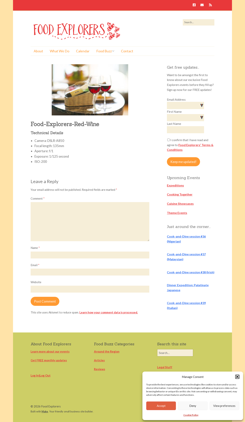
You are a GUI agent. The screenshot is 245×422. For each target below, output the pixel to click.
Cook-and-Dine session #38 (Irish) (190, 272)
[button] (237, 377)
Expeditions (175, 185)
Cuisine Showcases (180, 203)
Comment (38, 198)
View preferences (224, 405)
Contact (127, 51)
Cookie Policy (190, 415)
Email (35, 265)
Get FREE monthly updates (49, 360)
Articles (99, 360)
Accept (161, 405)
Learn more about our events (50, 351)
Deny (192, 405)
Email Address (176, 99)
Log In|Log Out (41, 375)
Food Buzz (104, 51)
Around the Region (106, 351)
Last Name (174, 123)
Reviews (99, 369)
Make (45, 411)
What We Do (59, 51)
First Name (174, 111)
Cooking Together (180, 194)
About (38, 51)
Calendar (83, 51)
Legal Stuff (164, 367)
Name (35, 247)
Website (36, 282)
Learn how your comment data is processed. (108, 312)
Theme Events (177, 213)
